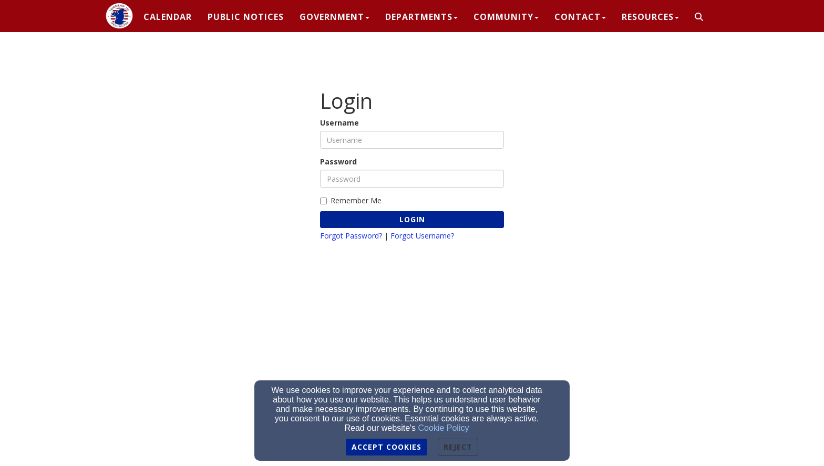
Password (338, 162)
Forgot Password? (351, 236)
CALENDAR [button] (167, 17)
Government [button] (334, 17)
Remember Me (351, 200)
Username (339, 123)
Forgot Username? (422, 236)
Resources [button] (650, 17)
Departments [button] (421, 17)
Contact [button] (580, 17)
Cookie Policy (443, 427)
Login (412, 219)
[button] (699, 17)
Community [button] (506, 17)
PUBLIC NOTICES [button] (246, 17)
